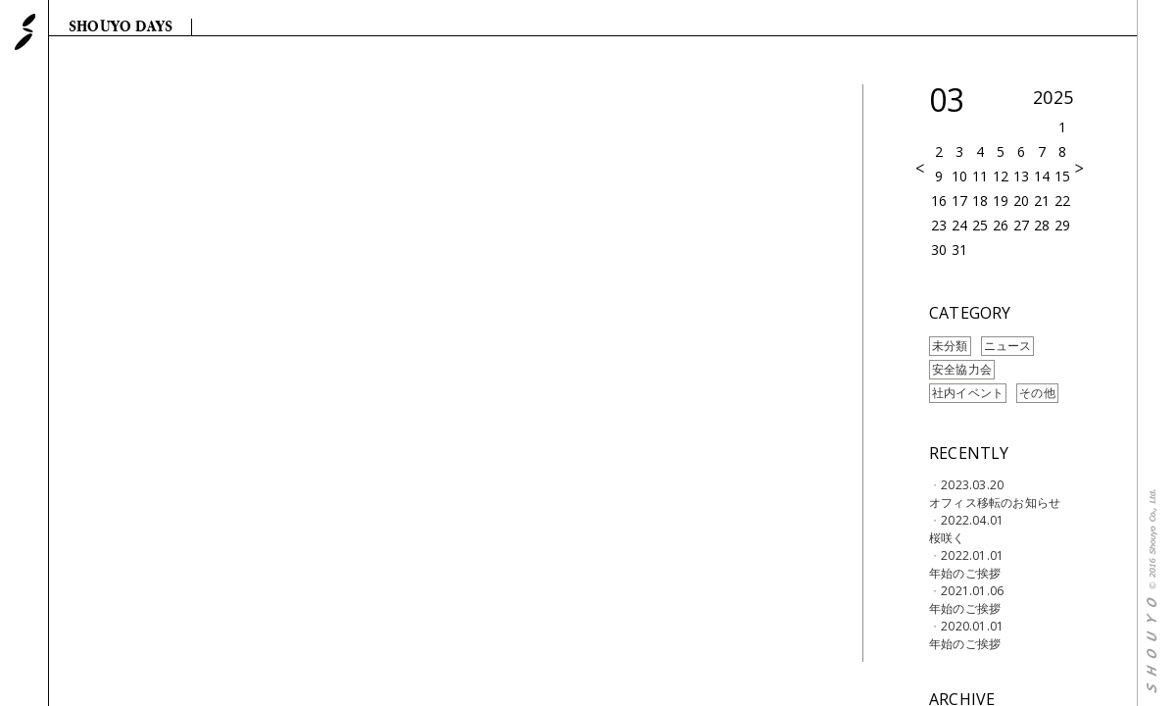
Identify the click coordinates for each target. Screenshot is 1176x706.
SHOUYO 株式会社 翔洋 (25, 32)
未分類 (950, 345)
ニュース (1008, 345)
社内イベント (968, 392)
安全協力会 (962, 369)
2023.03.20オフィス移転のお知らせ (994, 494)
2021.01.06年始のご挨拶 (966, 599)
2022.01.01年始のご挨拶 (966, 564)
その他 (1037, 392)
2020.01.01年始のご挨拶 (966, 635)
